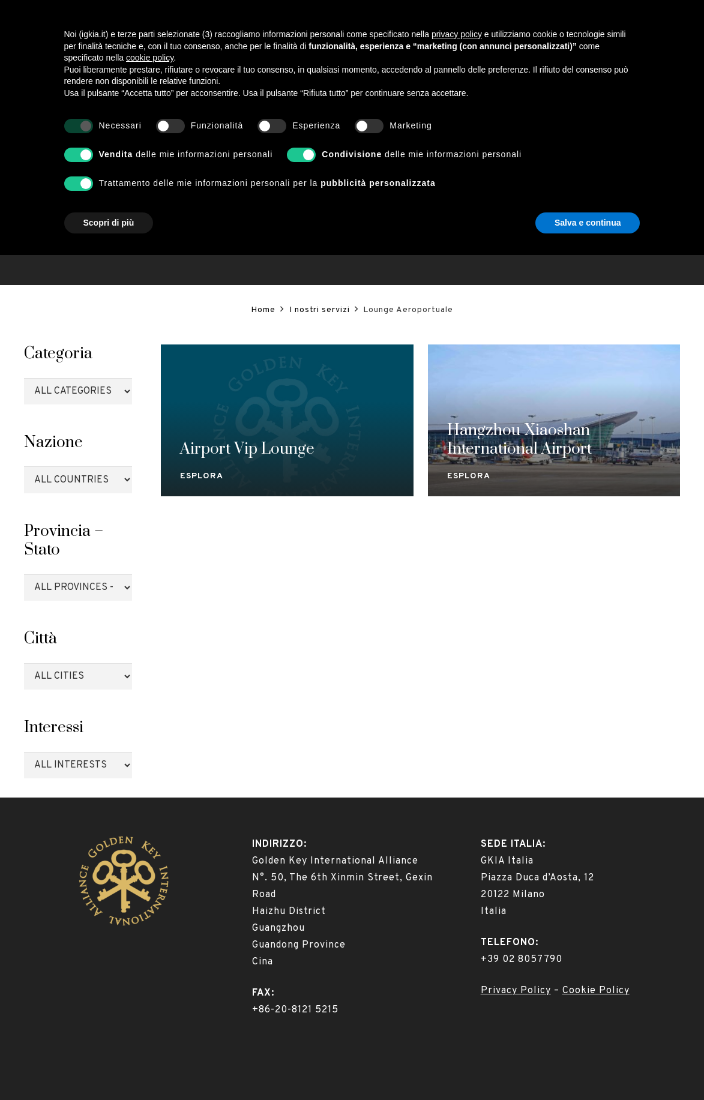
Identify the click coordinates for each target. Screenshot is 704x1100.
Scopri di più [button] (108, 1067)
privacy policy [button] (457, 879)
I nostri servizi (319, 310)
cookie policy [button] (149, 902)
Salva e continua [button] (588, 1067)
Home (263, 310)
